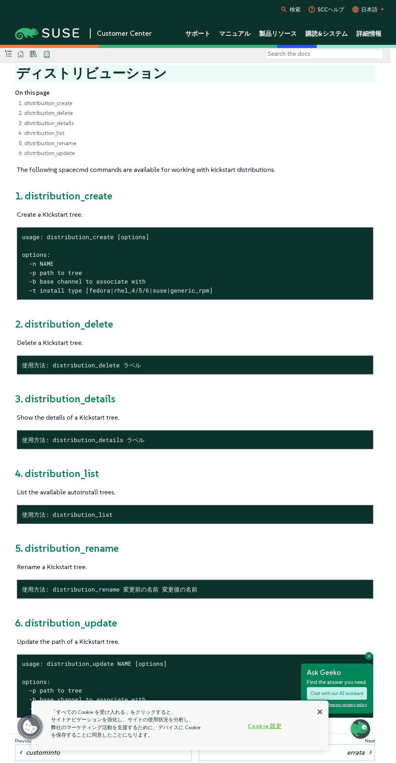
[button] (30, 726)
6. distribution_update (46, 153)
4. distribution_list (41, 132)
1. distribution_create (45, 103)
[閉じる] (319, 712)
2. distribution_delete (45, 112)
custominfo (43, 752)
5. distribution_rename (47, 143)
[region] (179, 725)
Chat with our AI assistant (336, 693)
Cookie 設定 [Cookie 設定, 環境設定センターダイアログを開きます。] (264, 726)
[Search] (324, 54)
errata (356, 752)
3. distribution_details (46, 123)
